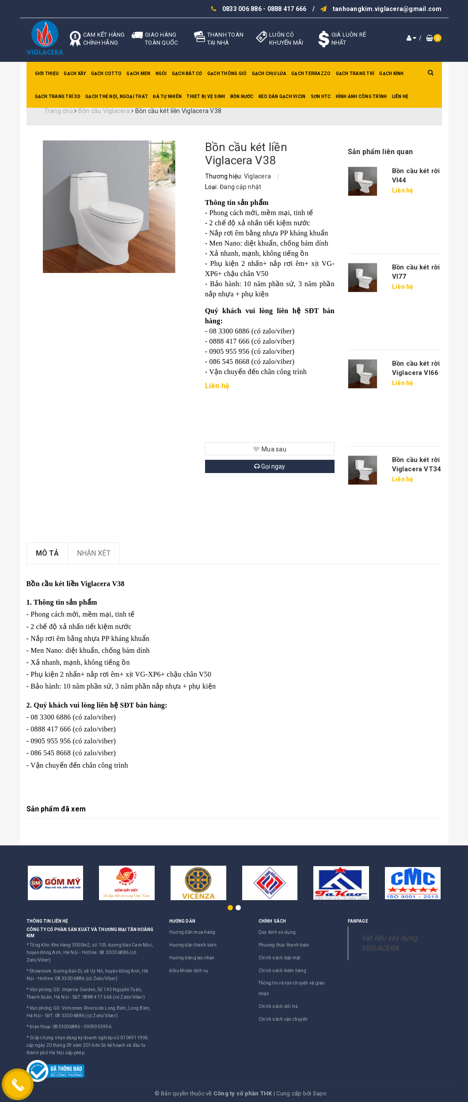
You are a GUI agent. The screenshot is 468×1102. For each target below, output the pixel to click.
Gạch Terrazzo (311, 73)
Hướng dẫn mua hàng (192, 932)
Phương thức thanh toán (284, 945)
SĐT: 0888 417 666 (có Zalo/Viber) (108, 997)
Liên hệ (400, 96)
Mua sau (269, 449)
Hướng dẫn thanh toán (193, 945)
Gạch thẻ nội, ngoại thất (116, 96)
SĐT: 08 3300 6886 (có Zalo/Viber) (81, 1015)
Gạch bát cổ (187, 73)
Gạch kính (391, 73)
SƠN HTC (321, 96)
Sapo (320, 1093)
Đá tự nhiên (167, 96)
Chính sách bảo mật (280, 957)
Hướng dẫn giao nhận (192, 957)
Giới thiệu (47, 73)
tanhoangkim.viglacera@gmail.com (387, 8)
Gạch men (138, 73)
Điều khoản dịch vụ (189, 970)
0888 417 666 (287, 8)
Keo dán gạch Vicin (282, 96)
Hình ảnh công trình (361, 96)
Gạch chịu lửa (269, 73)
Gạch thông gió (227, 73)
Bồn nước (242, 96)
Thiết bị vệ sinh (205, 96)
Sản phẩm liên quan (380, 152)
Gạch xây (75, 73)
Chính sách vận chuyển (283, 1019)
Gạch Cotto (106, 73)
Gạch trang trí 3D (57, 96)
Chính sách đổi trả (278, 1006)
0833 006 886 (242, 8)
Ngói (161, 73)
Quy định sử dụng (277, 932)
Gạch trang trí (355, 73)
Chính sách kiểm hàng (282, 970)
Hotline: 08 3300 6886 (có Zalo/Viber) (78, 978)
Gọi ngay (269, 466)
